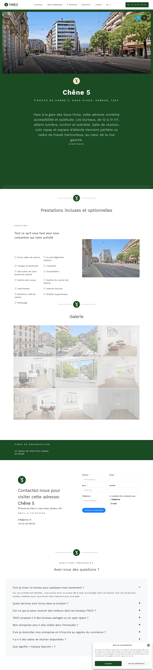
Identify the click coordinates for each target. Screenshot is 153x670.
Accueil (39, 5)
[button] (148, 645)
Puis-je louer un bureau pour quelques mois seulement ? (48, 587)
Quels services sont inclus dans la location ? (40, 603)
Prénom (85, 475)
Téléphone (86, 496)
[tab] (138, 18)
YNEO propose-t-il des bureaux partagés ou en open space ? (50, 617)
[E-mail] (110, 503)
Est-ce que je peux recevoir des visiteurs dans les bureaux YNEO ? (54, 610)
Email (111, 475)
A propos (72, 5)
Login (98, 5)
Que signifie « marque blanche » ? (34, 646)
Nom (84, 486)
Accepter (108, 664)
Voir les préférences (136, 664)
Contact (86, 5)
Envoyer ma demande (93, 510)
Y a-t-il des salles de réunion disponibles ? (39, 639)
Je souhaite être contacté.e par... (122, 496)
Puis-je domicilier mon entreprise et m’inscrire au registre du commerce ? (59, 632)
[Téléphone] (110, 499)
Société (112, 486)
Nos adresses (55, 5)
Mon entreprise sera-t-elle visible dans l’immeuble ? (45, 625)
